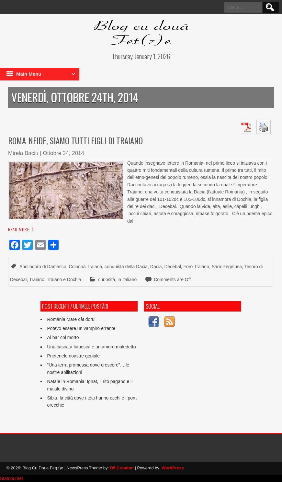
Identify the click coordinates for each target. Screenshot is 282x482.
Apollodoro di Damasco (42, 266)
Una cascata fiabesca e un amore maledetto (91, 346)
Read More (18, 229)
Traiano (36, 279)
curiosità (106, 279)
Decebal (172, 266)
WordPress (173, 468)
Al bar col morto (63, 337)
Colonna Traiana (85, 266)
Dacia (156, 266)
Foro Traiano (196, 266)
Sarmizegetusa (227, 266)
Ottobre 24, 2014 (63, 153)
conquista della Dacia (126, 266)
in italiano (127, 279)
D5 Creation (122, 468)
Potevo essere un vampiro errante (81, 328)
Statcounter (11, 478)
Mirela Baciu (23, 153)
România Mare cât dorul (71, 319)
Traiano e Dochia (64, 279)
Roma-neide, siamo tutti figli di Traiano (75, 141)
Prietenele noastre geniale (73, 355)
